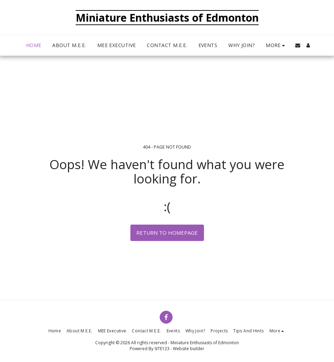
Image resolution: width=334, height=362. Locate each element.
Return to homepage (167, 232)
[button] (298, 45)
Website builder (188, 349)
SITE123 (161, 349)
